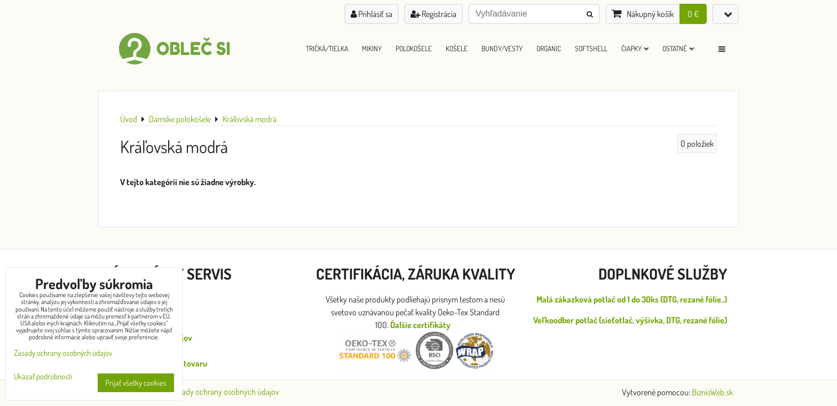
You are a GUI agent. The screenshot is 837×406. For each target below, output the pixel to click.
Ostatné (678, 48)
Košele (457, 48)
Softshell (591, 48)
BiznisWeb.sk (712, 392)
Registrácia (433, 14)
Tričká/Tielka (327, 48)
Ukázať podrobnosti (43, 376)
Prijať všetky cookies (136, 383)
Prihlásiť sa (371, 14)
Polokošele (414, 48)
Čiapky (635, 48)
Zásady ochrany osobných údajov (225, 391)
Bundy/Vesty (502, 48)
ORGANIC (548, 48)
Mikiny (372, 48)
